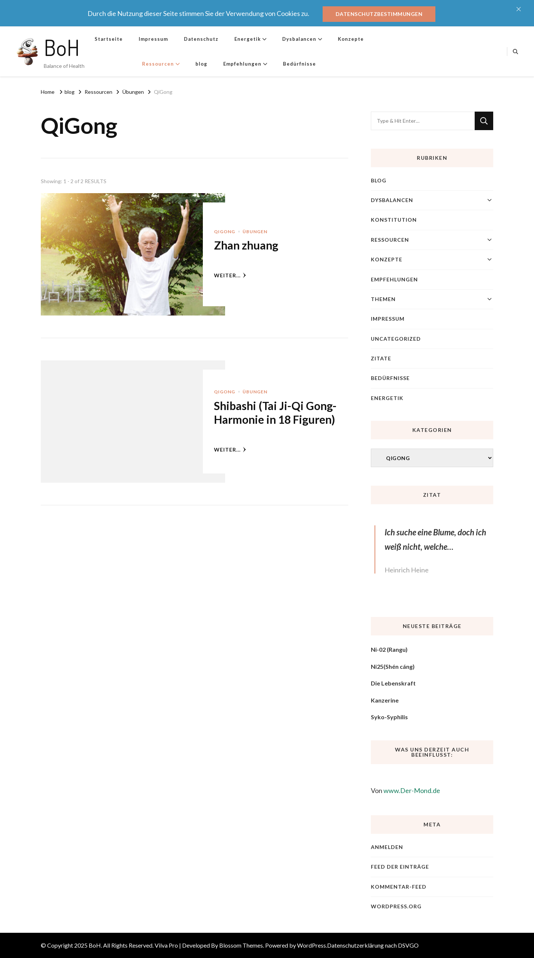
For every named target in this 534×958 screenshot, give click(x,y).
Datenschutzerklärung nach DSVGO (373, 945)
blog (201, 64)
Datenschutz (201, 39)
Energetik (247, 39)
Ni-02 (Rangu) (389, 649)
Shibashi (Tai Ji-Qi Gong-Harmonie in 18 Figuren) (275, 412)
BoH (62, 47)
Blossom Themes (241, 945)
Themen (383, 299)
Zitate (381, 358)
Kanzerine (385, 700)
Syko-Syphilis (389, 716)
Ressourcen (158, 64)
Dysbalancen (299, 39)
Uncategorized (396, 339)
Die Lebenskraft (393, 683)
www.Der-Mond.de (411, 790)
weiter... (230, 275)
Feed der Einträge (400, 866)
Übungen (255, 231)
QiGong (224, 231)
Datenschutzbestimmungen (379, 14)
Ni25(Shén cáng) (393, 666)
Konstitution (394, 220)
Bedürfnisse (299, 64)
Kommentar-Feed (398, 886)
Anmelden (387, 847)
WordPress (311, 945)
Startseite (109, 39)
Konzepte (351, 39)
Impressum (153, 39)
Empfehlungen (242, 64)
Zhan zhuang (246, 245)
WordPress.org (396, 906)
